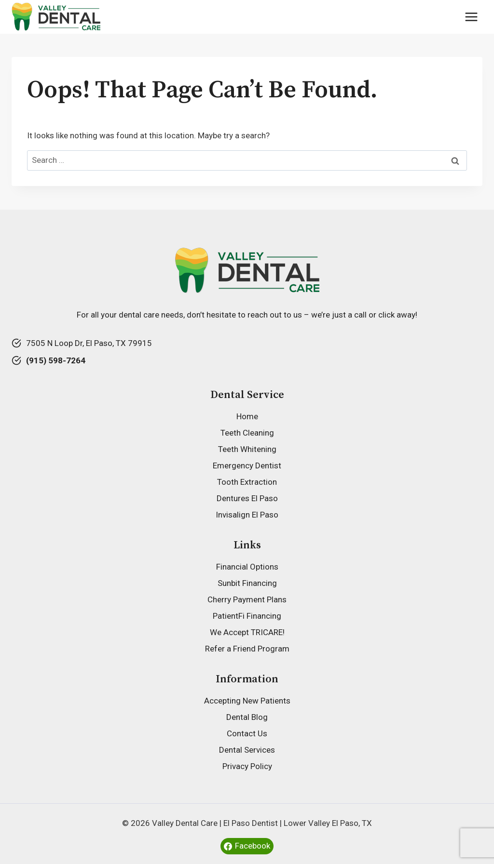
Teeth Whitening (247, 449)
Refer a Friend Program (247, 648)
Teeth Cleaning (247, 433)
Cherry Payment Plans (247, 599)
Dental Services (247, 750)
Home (247, 416)
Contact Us (247, 733)
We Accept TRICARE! (247, 632)
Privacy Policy (247, 766)
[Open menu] (471, 17)
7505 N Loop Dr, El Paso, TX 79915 (89, 343)
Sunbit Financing (247, 583)
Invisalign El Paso (247, 514)
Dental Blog (247, 717)
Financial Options (247, 567)
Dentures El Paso (247, 498)
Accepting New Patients (247, 700)
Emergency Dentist (247, 465)
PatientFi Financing (247, 616)
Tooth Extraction (247, 482)
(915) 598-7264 (55, 360)
